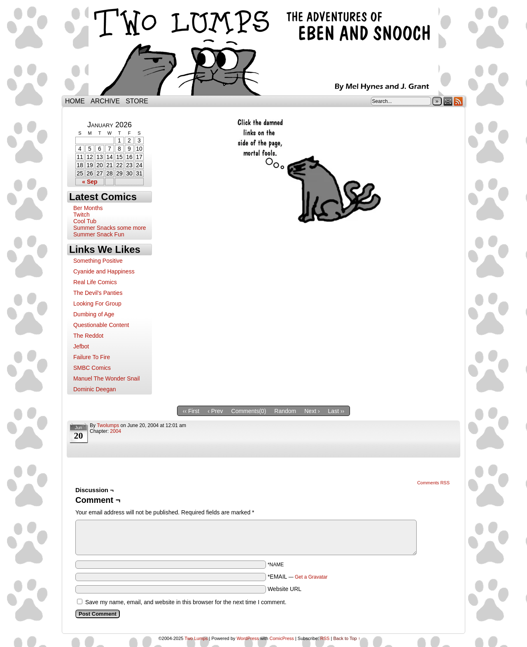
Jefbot (81, 346)
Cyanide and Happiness (104, 271)
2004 (115, 431)
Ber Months (88, 208)
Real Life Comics (95, 282)
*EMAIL (298, 576)
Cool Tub (84, 221)
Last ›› (336, 411)
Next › (311, 411)
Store (137, 101)
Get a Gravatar (311, 577)
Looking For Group (97, 303)
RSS (458, 101)
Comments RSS (433, 482)
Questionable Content (101, 325)
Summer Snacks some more (109, 227)
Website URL (284, 589)
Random (285, 411)
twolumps (108, 425)
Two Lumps (263, 50)
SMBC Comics (92, 367)
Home (75, 101)
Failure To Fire (91, 357)
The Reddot (88, 335)
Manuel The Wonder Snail (106, 378)
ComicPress (282, 638)
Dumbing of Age (93, 314)
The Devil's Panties (97, 293)
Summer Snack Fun (98, 234)
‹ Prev (215, 411)
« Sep (89, 181)
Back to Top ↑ (346, 638)
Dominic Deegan (94, 389)
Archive (105, 101)
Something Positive (98, 260)
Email (448, 101)
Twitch (81, 214)
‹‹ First (191, 411)
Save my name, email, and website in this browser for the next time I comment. (186, 602)
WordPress (248, 638)
